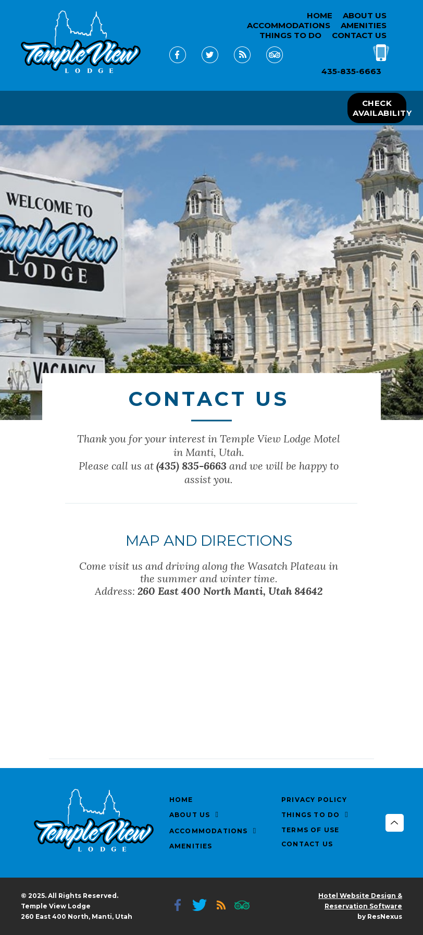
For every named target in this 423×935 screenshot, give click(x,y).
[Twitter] (210, 63)
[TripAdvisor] (274, 63)
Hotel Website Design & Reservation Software (360, 901)
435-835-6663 (351, 71)
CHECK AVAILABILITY (379, 108)
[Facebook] (177, 63)
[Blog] (242, 63)
